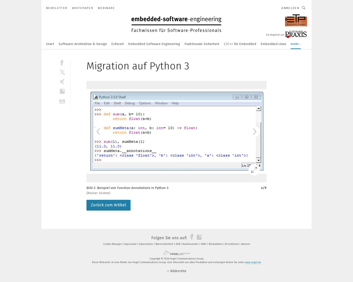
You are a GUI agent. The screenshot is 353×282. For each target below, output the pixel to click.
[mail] (62, 101)
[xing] (62, 81)
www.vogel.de (253, 262)
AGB (178, 244)
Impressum (130, 244)
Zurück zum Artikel (108, 204)
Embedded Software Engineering (154, 44)
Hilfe (204, 244)
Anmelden (290, 8)
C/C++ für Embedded (240, 44)
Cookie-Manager (112, 244)
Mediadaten (216, 244)
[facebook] (62, 62)
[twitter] (62, 72)
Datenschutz (146, 244)
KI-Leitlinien (232, 244)
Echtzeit (117, 44)
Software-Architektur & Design (83, 44)
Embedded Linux (273, 44)
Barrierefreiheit (165, 244)
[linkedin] (62, 91)
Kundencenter (191, 244)
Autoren (245, 244)
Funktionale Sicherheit (202, 44)
